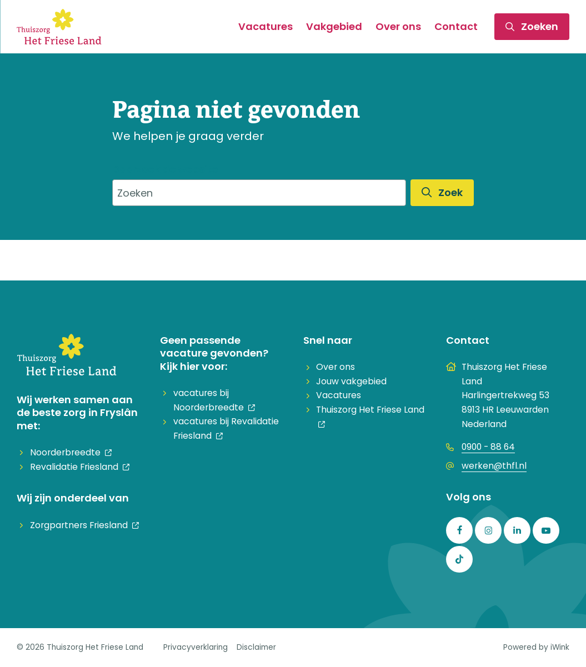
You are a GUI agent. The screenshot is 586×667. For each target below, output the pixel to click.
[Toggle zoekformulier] (531, 26)
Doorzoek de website (165, 169)
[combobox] (259, 192)
